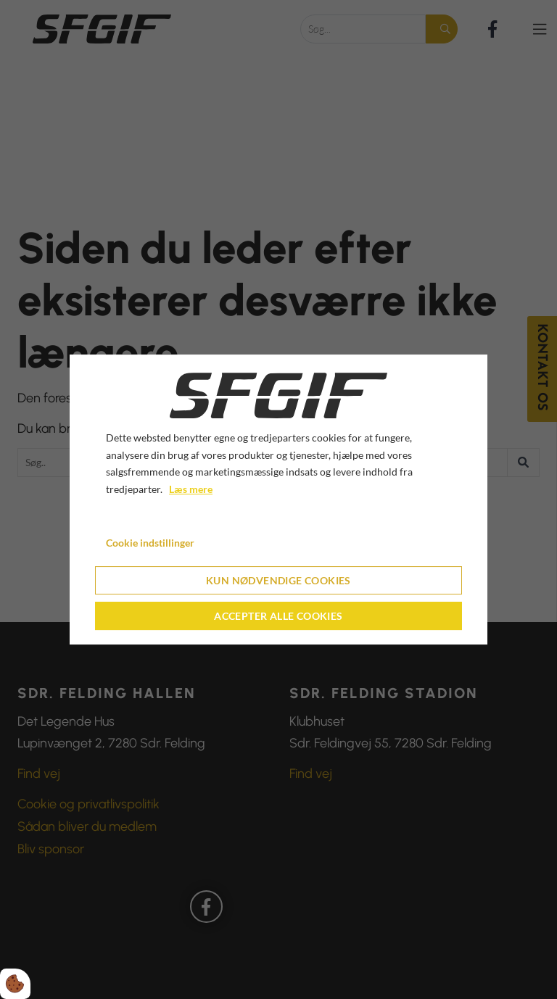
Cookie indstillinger (150, 542)
